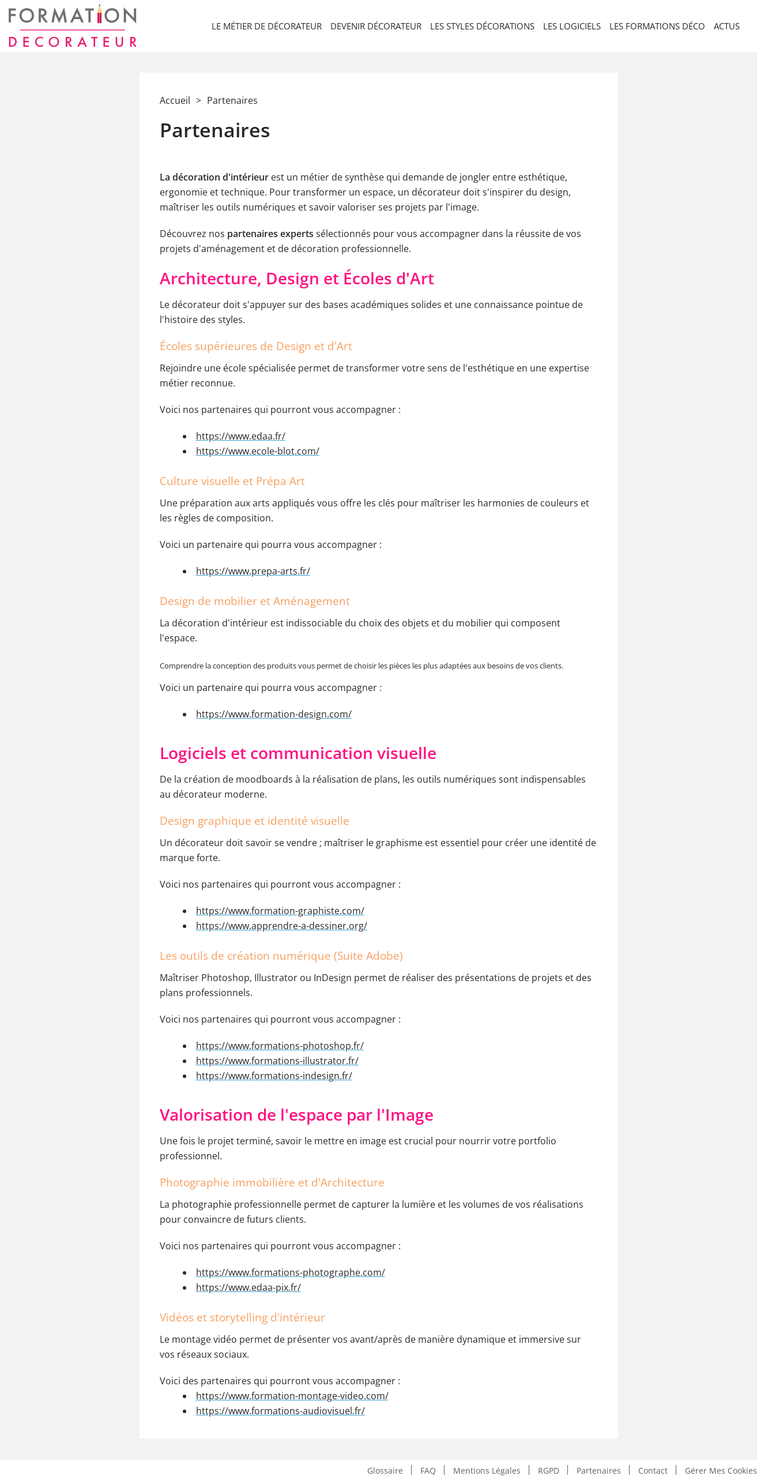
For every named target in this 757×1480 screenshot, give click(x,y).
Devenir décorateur (375, 26)
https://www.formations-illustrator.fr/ (277, 1060)
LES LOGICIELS (572, 26)
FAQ (428, 1469)
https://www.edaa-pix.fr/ (248, 1287)
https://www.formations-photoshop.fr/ (280, 1045)
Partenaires (599, 1469)
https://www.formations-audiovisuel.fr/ (280, 1410)
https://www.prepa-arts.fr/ (253, 571)
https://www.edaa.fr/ (240, 436)
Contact (653, 1469)
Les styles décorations (482, 26)
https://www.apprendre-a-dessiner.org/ (281, 925)
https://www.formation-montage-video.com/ (292, 1395)
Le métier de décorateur (267, 26)
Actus (727, 26)
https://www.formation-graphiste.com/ (280, 910)
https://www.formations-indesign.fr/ (274, 1075)
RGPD (548, 1469)
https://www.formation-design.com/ (274, 714)
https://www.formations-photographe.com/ (290, 1272)
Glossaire (385, 1469)
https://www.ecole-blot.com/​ (257, 451)
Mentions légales (487, 1469)
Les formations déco (657, 26)
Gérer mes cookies (721, 1469)
